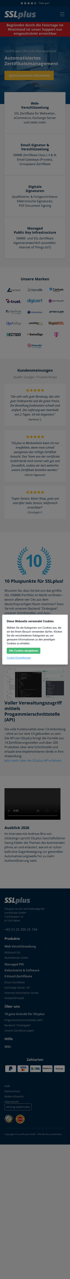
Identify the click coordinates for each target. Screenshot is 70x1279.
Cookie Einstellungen (19, 657)
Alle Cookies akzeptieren (23, 650)
